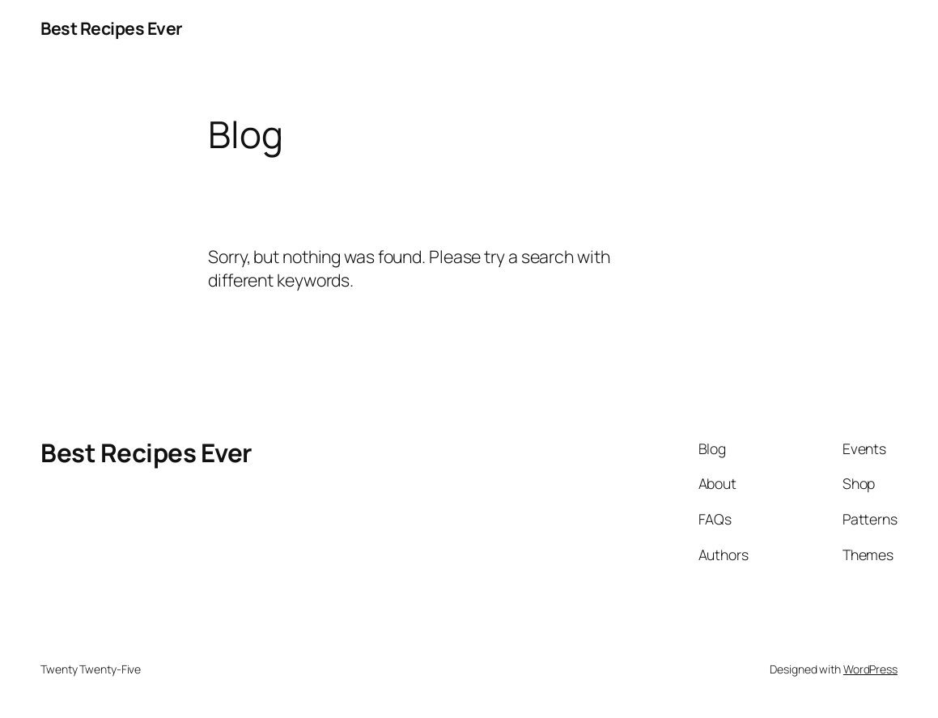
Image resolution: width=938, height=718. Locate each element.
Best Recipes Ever (111, 28)
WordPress (870, 669)
